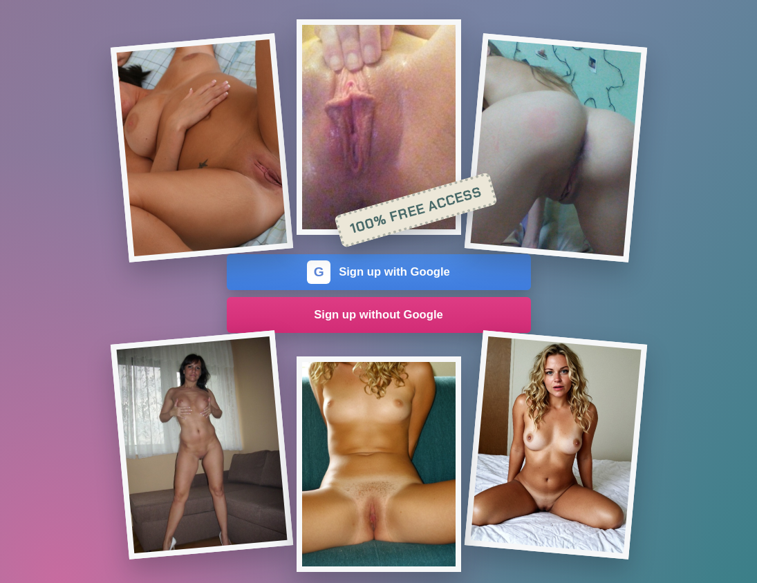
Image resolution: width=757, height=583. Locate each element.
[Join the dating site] (201, 147)
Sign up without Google (378, 314)
